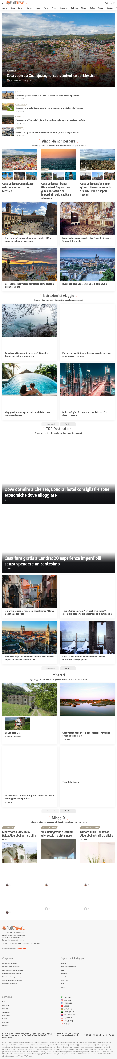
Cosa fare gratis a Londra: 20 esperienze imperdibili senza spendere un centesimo (53, 560)
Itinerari (58, 675)
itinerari (9, 736)
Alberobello (8, 827)
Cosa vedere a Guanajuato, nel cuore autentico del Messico (51, 75)
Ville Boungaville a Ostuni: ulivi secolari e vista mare (57, 833)
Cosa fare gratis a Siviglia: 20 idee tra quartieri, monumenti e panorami (47, 95)
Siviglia (19, 92)
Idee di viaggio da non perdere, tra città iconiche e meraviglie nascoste (58, 145)
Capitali (9, 802)
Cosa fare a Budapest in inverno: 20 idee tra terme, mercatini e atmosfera (26, 354)
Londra (9, 500)
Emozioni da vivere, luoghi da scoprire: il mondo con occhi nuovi (58, 300)
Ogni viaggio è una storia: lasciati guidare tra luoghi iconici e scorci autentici (59, 679)
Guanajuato (11, 70)
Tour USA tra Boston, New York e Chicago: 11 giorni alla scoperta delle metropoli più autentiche (87, 612)
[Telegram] (103, 1035)
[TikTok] (100, 1035)
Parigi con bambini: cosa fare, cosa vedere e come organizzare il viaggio (86, 354)
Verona (19, 116)
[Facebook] (84, 1035)
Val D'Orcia (21, 104)
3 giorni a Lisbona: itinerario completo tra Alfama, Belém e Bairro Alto (30, 612)
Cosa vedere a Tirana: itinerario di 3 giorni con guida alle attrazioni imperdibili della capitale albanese (56, 191)
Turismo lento (17, 736)
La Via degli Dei (12, 732)
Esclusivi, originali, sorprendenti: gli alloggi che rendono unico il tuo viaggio (58, 822)
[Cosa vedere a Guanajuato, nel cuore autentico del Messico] (58, 50)
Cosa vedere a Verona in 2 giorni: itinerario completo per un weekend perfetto (50, 120)
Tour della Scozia (70, 781)
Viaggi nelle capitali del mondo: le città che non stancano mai (58, 433)
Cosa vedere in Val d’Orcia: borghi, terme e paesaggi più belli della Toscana (49, 108)
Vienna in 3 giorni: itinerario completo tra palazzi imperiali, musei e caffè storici (29, 658)
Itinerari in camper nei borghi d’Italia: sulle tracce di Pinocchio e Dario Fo (99, 897)
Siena (84, 169)
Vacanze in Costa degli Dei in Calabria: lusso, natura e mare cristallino (21, 873)
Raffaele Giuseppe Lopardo (60, 909)
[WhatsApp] (106, 1035)
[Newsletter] (113, 1035)
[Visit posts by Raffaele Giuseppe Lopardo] (46, 908)
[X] (86, 1035)
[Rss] (109, 1035)
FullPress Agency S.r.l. (82, 1052)
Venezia (19, 129)
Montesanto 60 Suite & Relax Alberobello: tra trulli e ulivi (19, 835)
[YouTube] (90, 1035)
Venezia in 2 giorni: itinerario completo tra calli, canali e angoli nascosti (47, 132)
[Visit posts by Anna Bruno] (8, 80)
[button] (4, 2)
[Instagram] (97, 1035)
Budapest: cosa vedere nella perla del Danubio (84, 283)
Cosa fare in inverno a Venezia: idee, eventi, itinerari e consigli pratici (83, 658)
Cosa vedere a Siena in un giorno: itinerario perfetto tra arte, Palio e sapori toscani (95, 189)
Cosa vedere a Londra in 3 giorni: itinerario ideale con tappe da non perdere (29, 797)
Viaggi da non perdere (58, 141)
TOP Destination (58, 428)
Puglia (53, 827)
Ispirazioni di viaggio (58, 295)
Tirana (45, 169)
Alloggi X (58, 818)
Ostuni (45, 827)
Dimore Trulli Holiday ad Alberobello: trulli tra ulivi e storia (96, 835)
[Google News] (94, 1035)
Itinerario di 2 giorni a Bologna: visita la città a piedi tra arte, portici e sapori (28, 239)
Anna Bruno (17, 81)
